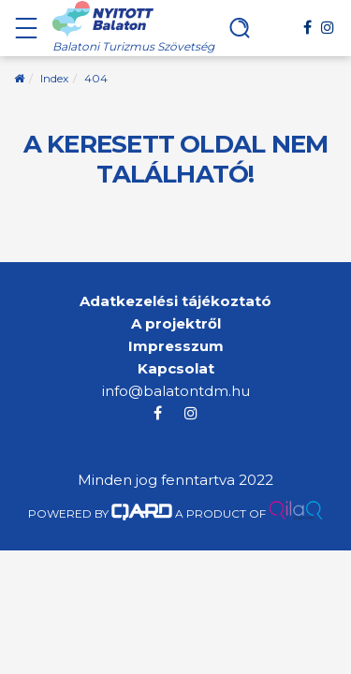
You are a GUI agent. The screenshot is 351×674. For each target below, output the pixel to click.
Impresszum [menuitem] (176, 346)
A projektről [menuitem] (176, 323)
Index (54, 78)
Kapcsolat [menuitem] (176, 368)
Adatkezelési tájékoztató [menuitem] (175, 301)
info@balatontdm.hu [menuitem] (176, 391)
